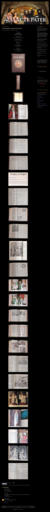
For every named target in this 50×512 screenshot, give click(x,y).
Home (18, 506)
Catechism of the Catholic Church (42, 105)
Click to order (43, 83)
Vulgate (38, 99)
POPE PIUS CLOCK (40, 77)
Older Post (32, 506)
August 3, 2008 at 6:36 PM (8, 491)
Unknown (5, 498)
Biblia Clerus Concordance (41, 94)
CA (43, 86)
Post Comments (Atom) (20, 509)
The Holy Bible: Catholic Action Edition (12, 28)
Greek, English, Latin (40, 97)
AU (44, 86)
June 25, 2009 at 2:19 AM (7, 496)
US (40, 86)
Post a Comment (5, 502)
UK (41, 86)
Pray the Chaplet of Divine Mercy (43, 89)
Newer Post (4, 506)
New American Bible (40, 100)
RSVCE (38, 102)
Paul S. (5, 493)
